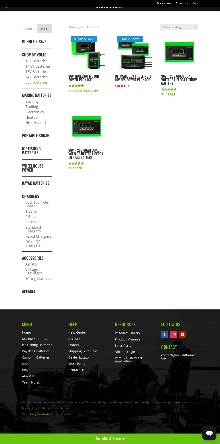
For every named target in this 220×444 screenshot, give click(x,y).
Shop (26, 363)
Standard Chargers (33, 229)
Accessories (33, 258)
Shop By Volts (34, 55)
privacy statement (38, 414)
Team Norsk (31, 382)
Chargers (30, 196)
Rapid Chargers (38, 236)
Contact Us (76, 370)
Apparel (29, 291)
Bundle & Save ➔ (110, 438)
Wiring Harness (38, 278)
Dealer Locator (79, 357)
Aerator (31, 264)
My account (164, 3)
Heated (31, 117)
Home (26, 332)
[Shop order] (179, 27)
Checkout (182, 3)
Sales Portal (123, 345)
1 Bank (31, 211)
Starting (32, 101)
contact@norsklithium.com (178, 356)
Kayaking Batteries (36, 351)
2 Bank (31, 216)
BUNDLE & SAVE (34, 41)
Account (74, 338)
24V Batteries (36, 77)
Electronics (34, 112)
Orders (73, 345)
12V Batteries (36, 60)
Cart (195, 3)
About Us (29, 376)
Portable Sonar (35, 135)
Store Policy (77, 363)
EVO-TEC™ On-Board (37, 204)
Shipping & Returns (83, 351)
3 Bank (31, 222)
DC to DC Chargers (33, 243)
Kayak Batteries (35, 183)
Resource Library (127, 333)
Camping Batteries (36, 357)
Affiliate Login (125, 352)
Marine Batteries (36, 95)
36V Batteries (36, 82)
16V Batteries (36, 71)
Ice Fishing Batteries (31, 151)
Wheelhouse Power (32, 168)
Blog (25, 370)
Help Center (77, 332)
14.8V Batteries (38, 66)
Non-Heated (35, 122)
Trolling (31, 106)
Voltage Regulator (33, 271)
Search (44, 29)
